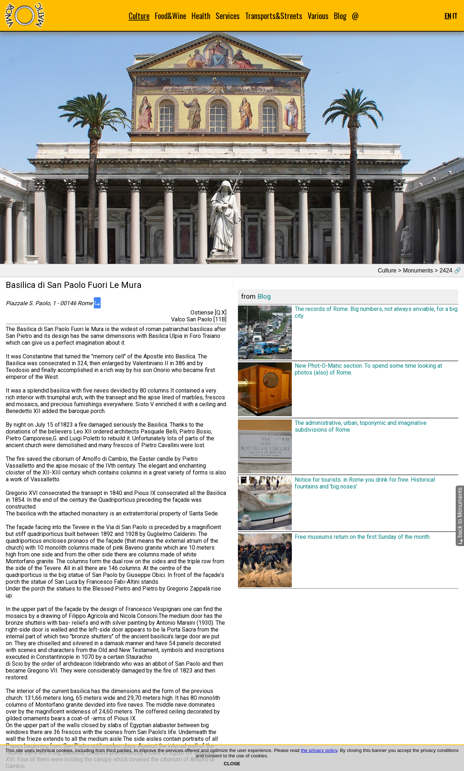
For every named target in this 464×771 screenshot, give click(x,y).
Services (228, 15)
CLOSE (232, 763)
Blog (340, 15)
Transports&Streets (273, 15)
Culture (139, 15)
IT (454, 15)
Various (318, 15)
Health (201, 15)
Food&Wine (170, 15)
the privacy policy (319, 750)
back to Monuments (460, 515)
